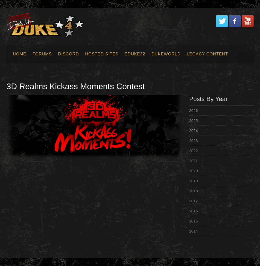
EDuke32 (135, 54)
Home (19, 54)
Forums (42, 54)
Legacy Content (207, 54)
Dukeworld (165, 54)
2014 (193, 231)
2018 (193, 191)
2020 (193, 171)
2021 (193, 161)
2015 (193, 221)
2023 (193, 140)
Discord (68, 54)
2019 (193, 181)
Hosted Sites (101, 54)
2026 (193, 110)
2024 (193, 130)
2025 (193, 120)
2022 (193, 150)
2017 (193, 201)
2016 (193, 211)
